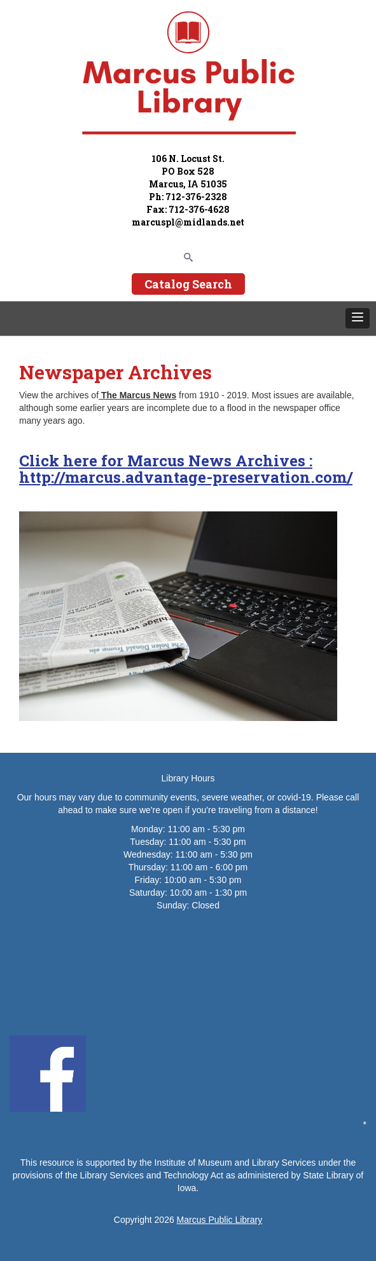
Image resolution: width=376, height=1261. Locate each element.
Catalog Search (188, 284)
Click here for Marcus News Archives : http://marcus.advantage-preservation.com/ (185, 468)
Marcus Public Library (220, 1220)
